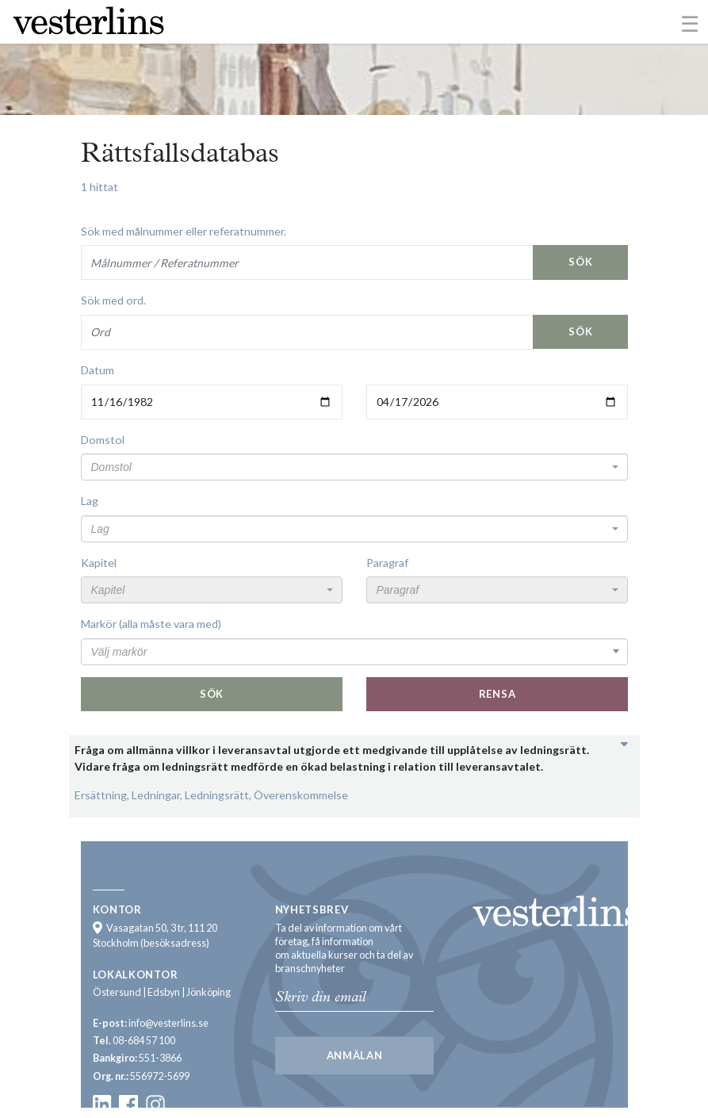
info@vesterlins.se (168, 1023)
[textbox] (349, 467)
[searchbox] (354, 651)
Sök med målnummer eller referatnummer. (183, 231)
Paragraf (387, 562)
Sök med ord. (113, 300)
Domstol (102, 439)
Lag (89, 500)
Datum (97, 370)
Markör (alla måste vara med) (151, 623)
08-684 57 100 (144, 1041)
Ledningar (156, 795)
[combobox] (354, 467)
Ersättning (101, 795)
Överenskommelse (301, 795)
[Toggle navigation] (690, 23)
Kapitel (99, 562)
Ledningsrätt (217, 795)
